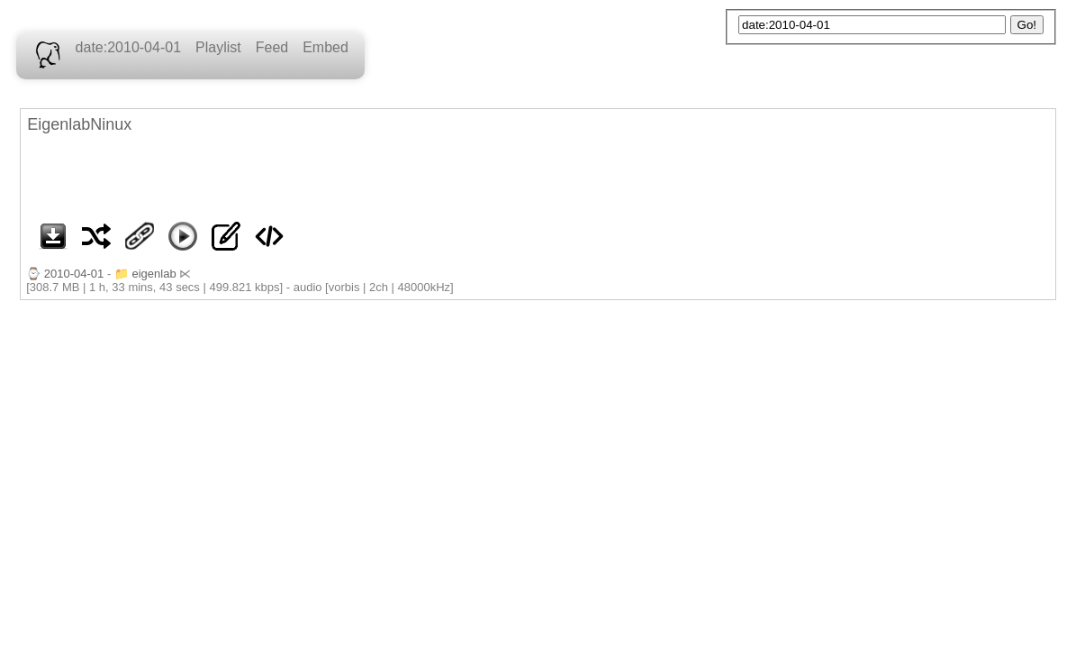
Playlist (218, 47)
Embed (325, 47)
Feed (272, 47)
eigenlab (153, 273)
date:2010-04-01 (128, 47)
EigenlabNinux (79, 124)
